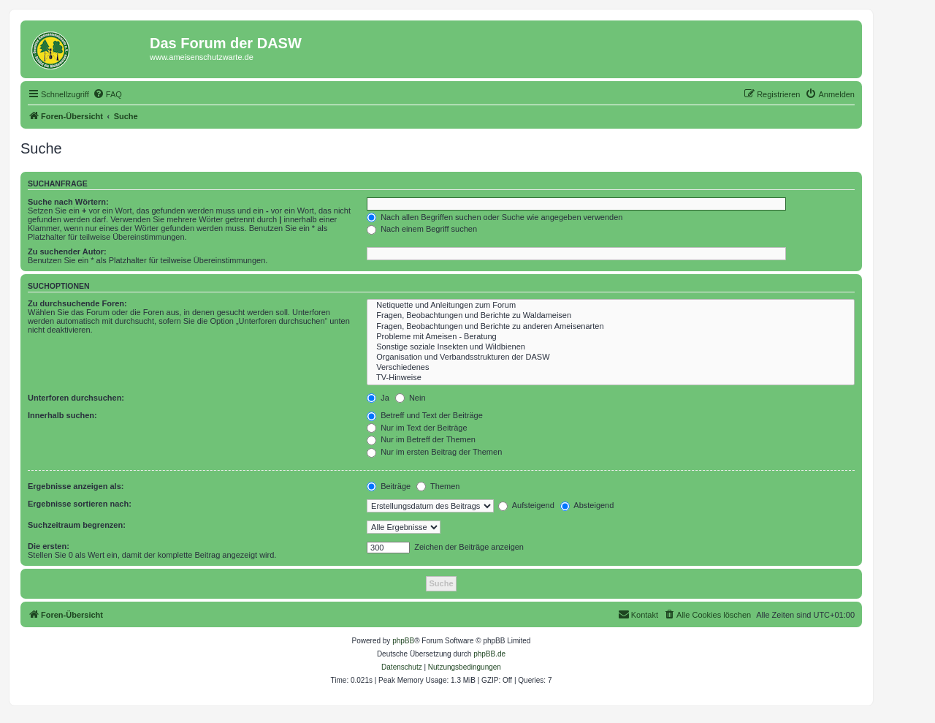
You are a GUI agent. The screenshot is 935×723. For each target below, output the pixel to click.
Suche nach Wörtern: (68, 201)
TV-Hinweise (610, 378)
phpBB (403, 641)
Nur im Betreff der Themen (421, 439)
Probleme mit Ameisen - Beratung (610, 337)
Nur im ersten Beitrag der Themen (434, 451)
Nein (410, 397)
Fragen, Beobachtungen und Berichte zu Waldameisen (610, 316)
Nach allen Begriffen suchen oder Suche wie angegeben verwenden (494, 217)
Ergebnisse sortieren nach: (79, 503)
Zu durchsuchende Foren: (77, 303)
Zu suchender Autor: (67, 251)
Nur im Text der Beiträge (417, 427)
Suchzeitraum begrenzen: (77, 525)
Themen (437, 486)
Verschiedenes (610, 368)
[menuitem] (107, 94)
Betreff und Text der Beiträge (425, 415)
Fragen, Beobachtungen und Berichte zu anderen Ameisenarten (610, 327)
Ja (378, 397)
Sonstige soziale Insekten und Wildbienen (610, 347)
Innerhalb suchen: (62, 415)
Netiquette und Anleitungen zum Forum (610, 305)
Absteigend (587, 505)
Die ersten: (48, 546)
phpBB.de (489, 654)
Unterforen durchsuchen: (76, 397)
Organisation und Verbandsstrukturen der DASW (610, 357)
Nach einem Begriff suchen (422, 228)
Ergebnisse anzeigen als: (75, 486)
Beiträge (389, 486)
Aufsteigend (526, 505)
